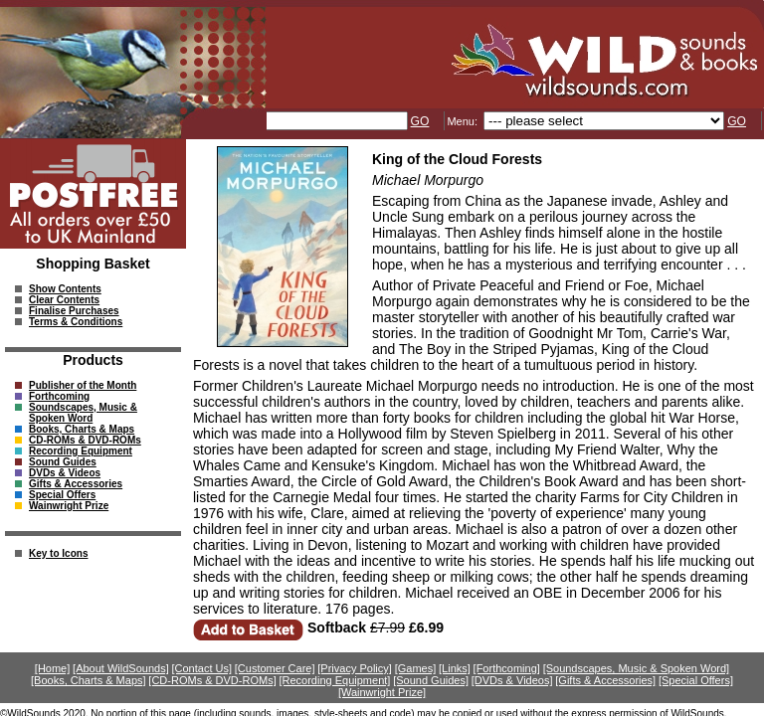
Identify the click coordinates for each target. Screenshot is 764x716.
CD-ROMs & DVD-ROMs (85, 440)
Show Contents (65, 288)
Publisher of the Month (82, 385)
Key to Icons (58, 553)
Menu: (463, 121)
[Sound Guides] (431, 680)
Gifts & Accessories (75, 483)
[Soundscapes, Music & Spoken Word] (636, 668)
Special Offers (62, 494)
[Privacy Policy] (354, 668)
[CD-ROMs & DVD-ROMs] (212, 680)
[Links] (455, 668)
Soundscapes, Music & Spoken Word (83, 413)
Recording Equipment (80, 451)
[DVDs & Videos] (512, 680)
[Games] (416, 668)
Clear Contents (64, 299)
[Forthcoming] (507, 668)
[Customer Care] (275, 668)
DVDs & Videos (64, 472)
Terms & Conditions (75, 321)
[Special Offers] (696, 680)
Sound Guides (62, 461)
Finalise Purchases (74, 310)
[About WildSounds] (121, 668)
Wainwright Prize (68, 505)
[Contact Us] (202, 668)
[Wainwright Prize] (382, 692)
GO (420, 121)
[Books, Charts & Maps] (88, 680)
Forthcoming (59, 396)
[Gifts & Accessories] (605, 680)
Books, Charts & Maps (81, 429)
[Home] (52, 668)
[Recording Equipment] (334, 680)
